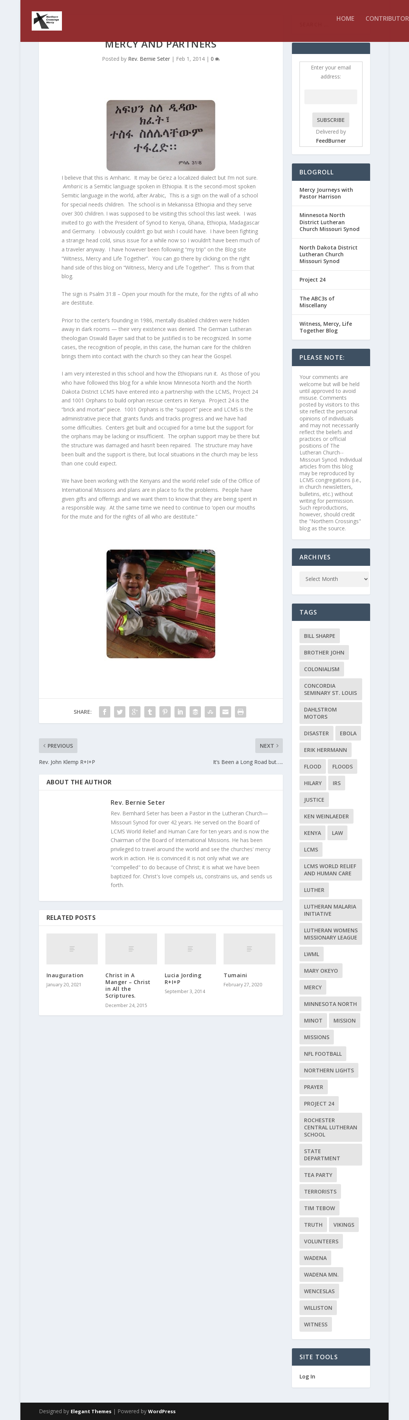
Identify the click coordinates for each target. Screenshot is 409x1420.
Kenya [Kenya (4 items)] (312, 832)
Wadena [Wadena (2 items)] (315, 1257)
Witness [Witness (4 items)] (315, 1324)
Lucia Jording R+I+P (183, 979)
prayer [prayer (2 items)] (313, 1086)
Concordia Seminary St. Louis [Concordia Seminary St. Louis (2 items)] (330, 689)
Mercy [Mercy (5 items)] (313, 987)
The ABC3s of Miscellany (317, 302)
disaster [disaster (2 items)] (316, 733)
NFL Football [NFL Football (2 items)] (323, 1053)
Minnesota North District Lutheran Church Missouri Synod (329, 221)
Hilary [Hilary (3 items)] (313, 783)
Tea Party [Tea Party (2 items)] (318, 1174)
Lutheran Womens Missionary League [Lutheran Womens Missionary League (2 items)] (331, 934)
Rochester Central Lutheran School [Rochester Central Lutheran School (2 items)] (330, 1127)
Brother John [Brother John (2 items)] (324, 652)
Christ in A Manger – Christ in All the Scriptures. (128, 986)
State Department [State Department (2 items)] (322, 1154)
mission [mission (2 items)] (344, 1020)
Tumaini (235, 975)
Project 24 (312, 279)
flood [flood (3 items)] (312, 766)
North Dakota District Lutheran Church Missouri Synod (328, 254)
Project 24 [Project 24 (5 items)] (319, 1103)
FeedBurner (331, 140)
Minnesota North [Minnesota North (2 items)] (330, 1003)
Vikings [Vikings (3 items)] (343, 1224)
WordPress (162, 1411)
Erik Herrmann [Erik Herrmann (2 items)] (325, 749)
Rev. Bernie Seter (149, 58)
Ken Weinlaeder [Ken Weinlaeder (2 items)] (326, 816)
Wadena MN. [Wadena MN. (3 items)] (321, 1274)
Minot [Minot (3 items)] (313, 1020)
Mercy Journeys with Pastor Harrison (326, 193)
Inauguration (65, 975)
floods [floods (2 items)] (342, 766)
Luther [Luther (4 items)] (314, 889)
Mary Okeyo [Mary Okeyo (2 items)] (321, 970)
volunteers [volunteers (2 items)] (321, 1241)
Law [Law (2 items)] (337, 832)
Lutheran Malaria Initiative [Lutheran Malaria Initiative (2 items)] (330, 910)
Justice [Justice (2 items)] (314, 799)
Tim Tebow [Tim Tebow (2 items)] (319, 1208)
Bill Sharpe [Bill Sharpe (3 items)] (319, 635)
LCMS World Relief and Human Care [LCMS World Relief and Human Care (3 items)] (330, 869)
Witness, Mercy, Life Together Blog (325, 327)
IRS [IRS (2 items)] (337, 783)
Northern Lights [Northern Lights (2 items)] (329, 1070)
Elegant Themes (91, 1411)
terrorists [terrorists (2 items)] (320, 1191)
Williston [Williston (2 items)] (318, 1307)
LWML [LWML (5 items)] (311, 954)
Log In (307, 1376)
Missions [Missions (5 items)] (316, 1037)
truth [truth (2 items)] (313, 1224)
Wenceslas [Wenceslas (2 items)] (319, 1291)
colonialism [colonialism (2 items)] (322, 669)
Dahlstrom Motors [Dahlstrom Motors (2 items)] (320, 713)
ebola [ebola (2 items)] (348, 733)
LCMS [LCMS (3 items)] (311, 849)
